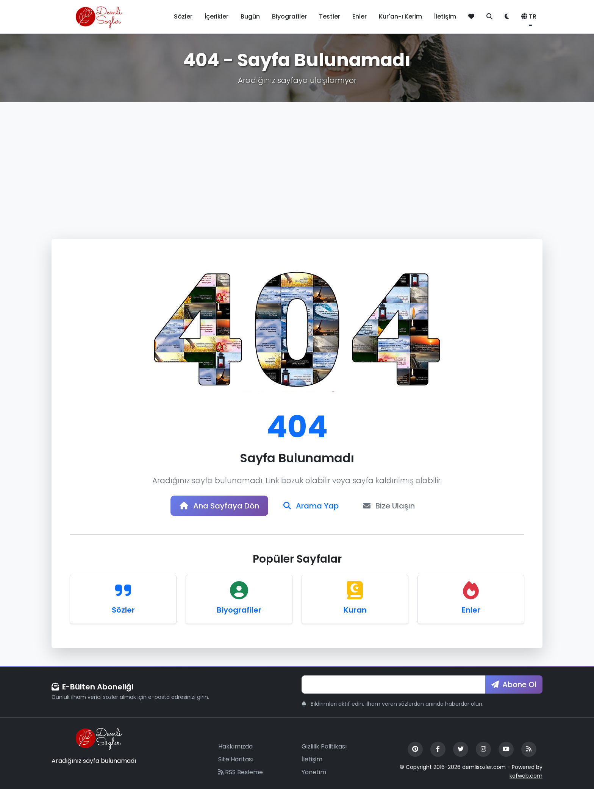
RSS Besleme (240, 772)
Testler (329, 16)
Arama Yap (311, 506)
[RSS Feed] (528, 749)
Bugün (250, 16)
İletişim (445, 16)
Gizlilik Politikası (324, 746)
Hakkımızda (235, 746)
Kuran (355, 610)
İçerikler (216, 16)
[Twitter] (460, 749)
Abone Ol (513, 684)
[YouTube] (506, 749)
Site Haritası (235, 759)
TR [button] (528, 16)
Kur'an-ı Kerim (400, 16)
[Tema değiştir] (507, 16)
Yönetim (314, 772)
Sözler (183, 16)
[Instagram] (483, 749)
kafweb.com (526, 776)
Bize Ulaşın (389, 506)
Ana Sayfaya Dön (219, 506)
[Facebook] (438, 749)
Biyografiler (289, 16)
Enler (359, 16)
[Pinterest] (415, 749)
